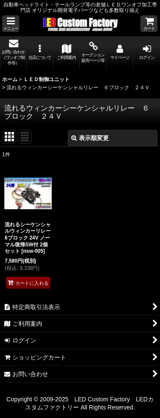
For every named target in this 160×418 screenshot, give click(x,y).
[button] (10, 23)
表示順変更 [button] (90, 137)
